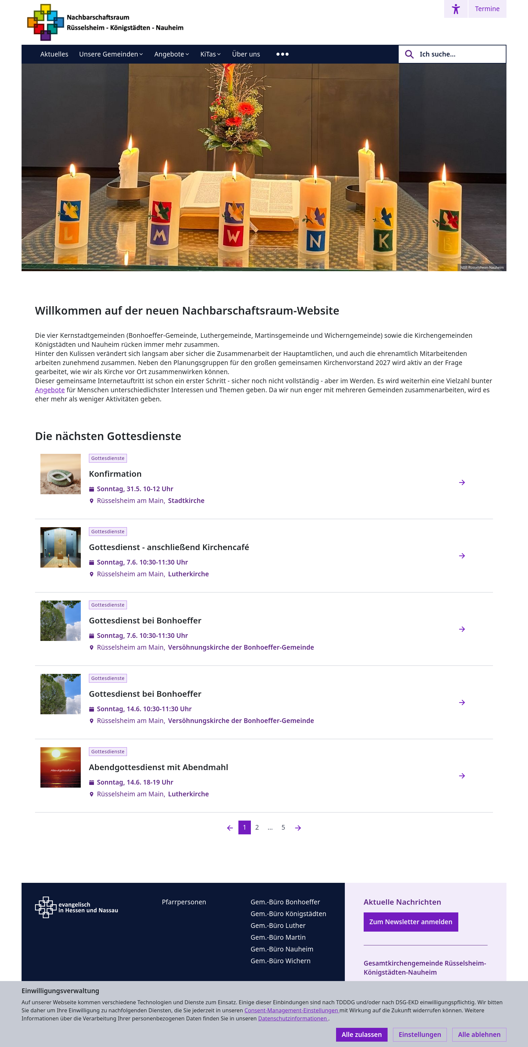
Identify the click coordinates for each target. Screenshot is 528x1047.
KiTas (208, 54)
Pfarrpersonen (184, 902)
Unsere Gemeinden (108, 54)
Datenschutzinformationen (293, 1018)
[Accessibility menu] (456, 9)
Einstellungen (420, 1034)
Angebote (169, 54)
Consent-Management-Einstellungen (291, 1010)
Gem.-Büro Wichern (281, 960)
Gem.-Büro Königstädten (288, 913)
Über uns (246, 54)
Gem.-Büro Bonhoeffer (285, 902)
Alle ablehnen (479, 1034)
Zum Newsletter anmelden (411, 921)
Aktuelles (54, 54)
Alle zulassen (362, 1034)
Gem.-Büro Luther (278, 925)
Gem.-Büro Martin (278, 937)
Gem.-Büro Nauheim (282, 949)
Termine (487, 8)
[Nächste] (298, 827)
